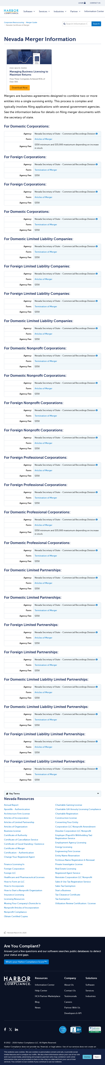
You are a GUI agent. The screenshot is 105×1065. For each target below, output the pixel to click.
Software (29, 11)
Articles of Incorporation (16, 818)
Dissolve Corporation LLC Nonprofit (73, 831)
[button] (97, 134)
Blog (37, 1002)
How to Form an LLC (14, 882)
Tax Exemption (62, 899)
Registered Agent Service (67, 873)
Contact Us (70, 990)
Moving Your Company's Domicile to (22, 903)
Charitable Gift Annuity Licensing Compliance (78, 809)
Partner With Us (72, 1007)
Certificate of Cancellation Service (21, 840)
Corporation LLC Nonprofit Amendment (75, 827)
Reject (97, 1057)
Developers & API (73, 1013)
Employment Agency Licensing (70, 842)
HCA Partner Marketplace (47, 996)
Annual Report (11, 805)
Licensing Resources (14, 899)
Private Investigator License (69, 864)
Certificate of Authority (15, 835)
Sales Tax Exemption (65, 886)
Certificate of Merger (14, 848)
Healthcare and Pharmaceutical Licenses (24, 877)
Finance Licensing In (14, 864)
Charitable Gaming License (68, 805)
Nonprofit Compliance (15, 912)
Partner (75, 11)
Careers (68, 1002)
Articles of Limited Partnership (19, 822)
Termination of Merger (46, 170)
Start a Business (63, 890)
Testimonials (70, 996)
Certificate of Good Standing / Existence (24, 844)
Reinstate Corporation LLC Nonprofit (73, 877)
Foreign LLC (10, 873)
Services (44, 11)
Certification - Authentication (19, 853)
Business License (12, 831)
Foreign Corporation (14, 869)
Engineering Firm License (67, 851)
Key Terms (13, 793)
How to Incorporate (14, 886)
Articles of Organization (15, 827)
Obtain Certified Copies (16, 916)
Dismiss (87, 1057)
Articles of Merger (43, 139)
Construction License (66, 818)
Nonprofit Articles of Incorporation (21, 908)
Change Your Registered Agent (19, 857)
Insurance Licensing (14, 895)
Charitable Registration (66, 814)
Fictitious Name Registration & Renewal (74, 860)
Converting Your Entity (66, 822)
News (37, 1007)
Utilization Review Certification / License (75, 903)
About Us (69, 985)
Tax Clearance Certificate (67, 895)
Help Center (41, 990)
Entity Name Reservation (67, 855)
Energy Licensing (63, 847)
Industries (60, 11)
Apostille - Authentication (17, 809)
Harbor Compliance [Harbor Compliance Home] (13, 11)
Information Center (44, 985)
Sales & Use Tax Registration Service (73, 882)
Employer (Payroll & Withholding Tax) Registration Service (73, 836)
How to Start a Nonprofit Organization (23, 890)
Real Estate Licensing (65, 869)
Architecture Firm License (17, 814)
